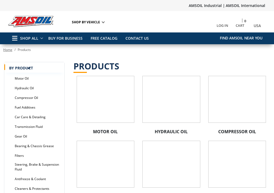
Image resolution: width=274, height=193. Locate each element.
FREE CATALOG (104, 38)
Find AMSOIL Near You (241, 37)
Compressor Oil (26, 97)
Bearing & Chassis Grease (34, 146)
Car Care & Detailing (30, 117)
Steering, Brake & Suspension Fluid (37, 167)
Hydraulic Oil (24, 88)
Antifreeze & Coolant (30, 179)
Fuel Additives (25, 107)
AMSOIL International (245, 5)
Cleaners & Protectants (32, 188)
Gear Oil (21, 136)
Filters (19, 155)
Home (7, 49)
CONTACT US (139, 38)
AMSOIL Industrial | (207, 5)
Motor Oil (22, 78)
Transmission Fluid (29, 126)
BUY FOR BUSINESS (65, 38)
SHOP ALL (25, 38)
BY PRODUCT (33, 67)
